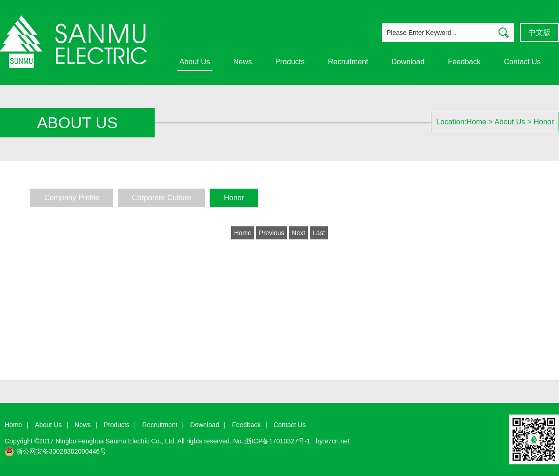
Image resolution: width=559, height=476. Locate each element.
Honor (543, 122)
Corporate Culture (161, 198)
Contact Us (522, 62)
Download (407, 62)
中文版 (539, 32)
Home (476, 122)
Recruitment (348, 62)
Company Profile (71, 198)
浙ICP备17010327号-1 (277, 441)
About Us (194, 62)
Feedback (464, 62)
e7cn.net (337, 441)
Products (290, 62)
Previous (271, 233)
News (242, 62)
